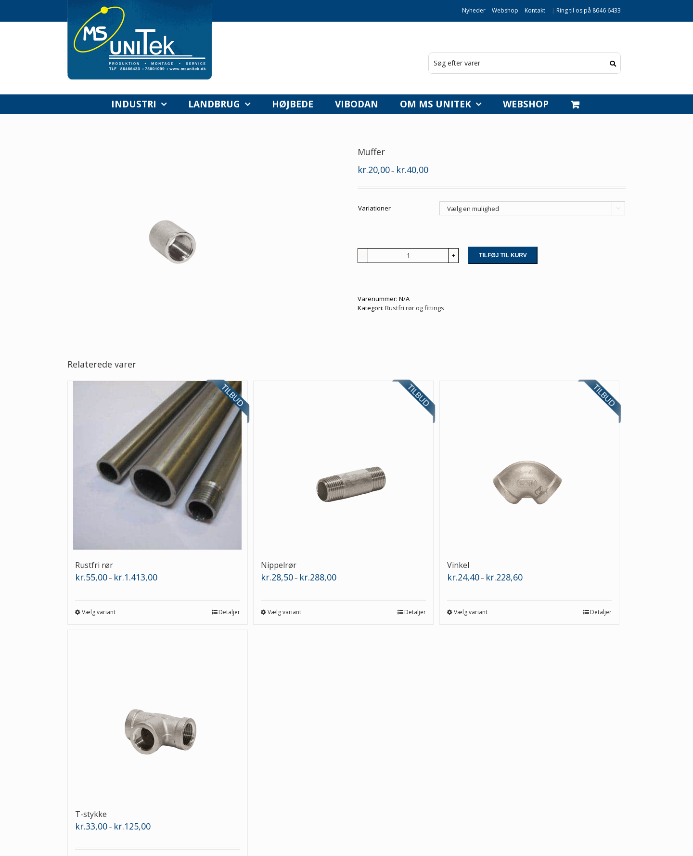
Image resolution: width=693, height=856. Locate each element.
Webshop (505, 10)
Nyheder (474, 10)
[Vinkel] (529, 465)
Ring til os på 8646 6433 (588, 10)
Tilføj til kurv (503, 255)
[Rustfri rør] (157, 465)
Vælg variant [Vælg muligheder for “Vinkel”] (471, 612)
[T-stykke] (157, 714)
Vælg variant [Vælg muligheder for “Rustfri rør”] (99, 612)
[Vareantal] (408, 256)
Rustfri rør (94, 565)
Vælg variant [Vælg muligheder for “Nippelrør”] (284, 612)
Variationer (374, 208)
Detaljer (229, 612)
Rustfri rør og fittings (414, 307)
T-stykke (91, 814)
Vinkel (458, 565)
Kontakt (535, 10)
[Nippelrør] (343, 465)
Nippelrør (278, 565)
